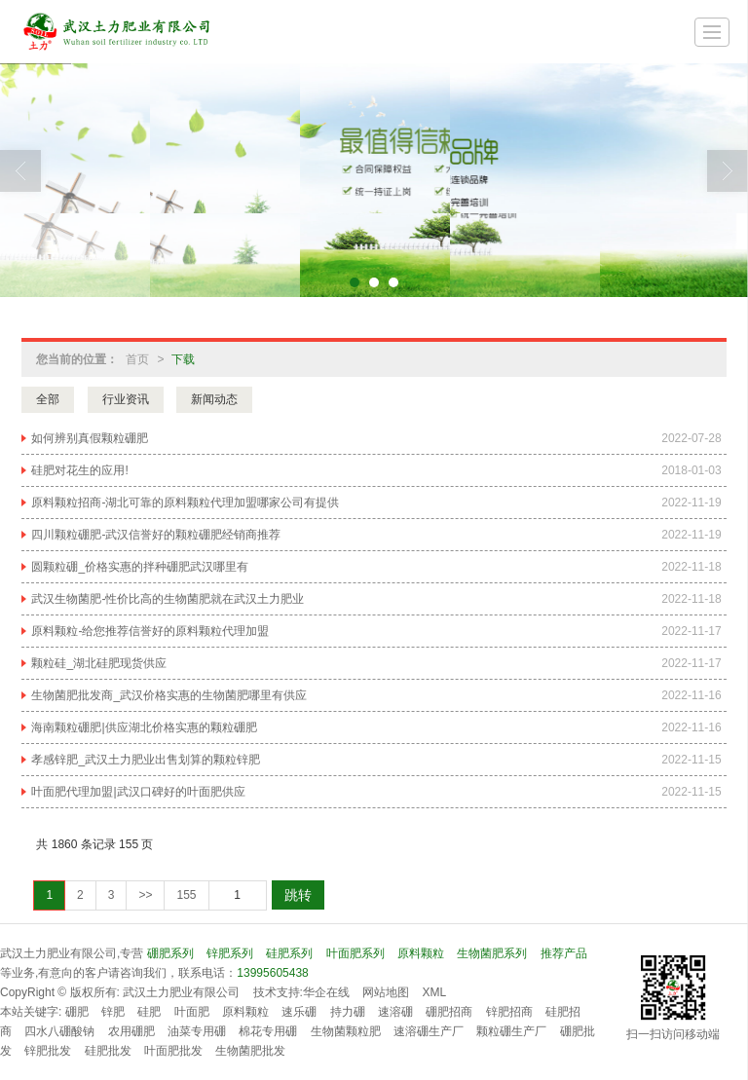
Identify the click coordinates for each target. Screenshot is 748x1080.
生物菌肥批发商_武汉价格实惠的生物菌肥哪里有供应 (169, 695)
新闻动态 (214, 399)
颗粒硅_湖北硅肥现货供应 (99, 663)
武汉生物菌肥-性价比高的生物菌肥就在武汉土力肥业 (167, 599)
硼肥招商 (449, 1012)
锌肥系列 (229, 953)
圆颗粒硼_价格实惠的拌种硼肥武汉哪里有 (139, 567)
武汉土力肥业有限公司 (181, 992)
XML (435, 992)
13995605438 (272, 973)
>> (145, 895)
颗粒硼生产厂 (511, 1031)
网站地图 (385, 992)
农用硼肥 (131, 1031)
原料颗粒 (420, 953)
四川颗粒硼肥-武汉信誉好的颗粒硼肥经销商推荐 (155, 534)
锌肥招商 (509, 1012)
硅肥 (149, 1012)
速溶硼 (395, 1012)
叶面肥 (191, 1012)
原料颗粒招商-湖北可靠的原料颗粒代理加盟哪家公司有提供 (185, 502)
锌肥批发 (47, 1051)
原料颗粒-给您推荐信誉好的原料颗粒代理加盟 (150, 631)
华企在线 (326, 992)
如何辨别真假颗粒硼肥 (89, 438)
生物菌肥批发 (250, 1051)
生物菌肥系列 (492, 953)
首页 (137, 359)
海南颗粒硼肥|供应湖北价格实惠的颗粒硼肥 (143, 727)
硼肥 (77, 1012)
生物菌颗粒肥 (346, 1031)
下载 (183, 359)
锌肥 (113, 1012)
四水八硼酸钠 (59, 1031)
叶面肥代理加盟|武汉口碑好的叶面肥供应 (137, 792)
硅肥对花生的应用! (79, 470)
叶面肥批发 (173, 1051)
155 (186, 895)
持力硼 (347, 1012)
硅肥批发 (108, 1051)
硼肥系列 (170, 953)
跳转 (298, 895)
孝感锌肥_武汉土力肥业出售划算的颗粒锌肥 (145, 759)
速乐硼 (299, 1012)
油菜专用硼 (197, 1031)
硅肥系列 (289, 953)
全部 (47, 399)
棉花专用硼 (268, 1031)
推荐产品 (564, 953)
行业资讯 (125, 399)
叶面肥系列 (355, 953)
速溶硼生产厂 (428, 1031)
